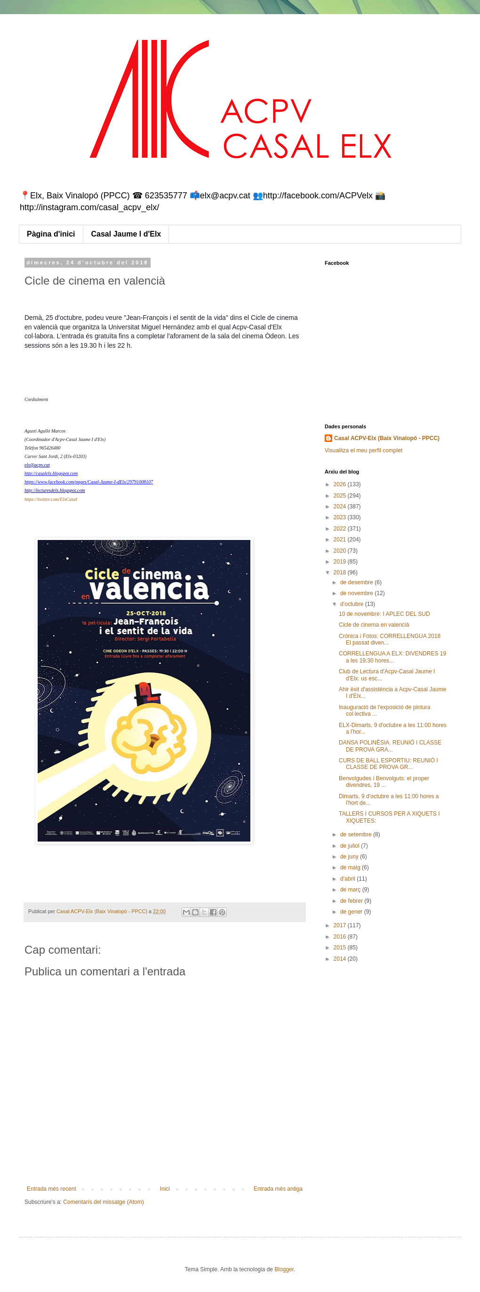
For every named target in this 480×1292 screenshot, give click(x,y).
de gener (352, 911)
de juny (350, 856)
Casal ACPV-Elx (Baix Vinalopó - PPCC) (387, 438)
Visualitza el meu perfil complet (363, 450)
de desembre (357, 582)
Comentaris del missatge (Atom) (103, 1202)
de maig (351, 867)
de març (351, 889)
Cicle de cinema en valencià (374, 624)
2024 (341, 506)
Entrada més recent (51, 1189)
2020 (341, 551)
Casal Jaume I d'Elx (126, 234)
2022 (341, 528)
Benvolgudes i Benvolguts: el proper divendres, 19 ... (384, 781)
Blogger (284, 1269)
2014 (341, 959)
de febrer (352, 901)
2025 (341, 495)
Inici (165, 1189)
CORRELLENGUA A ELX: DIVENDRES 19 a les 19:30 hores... (392, 656)
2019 (341, 561)
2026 (341, 484)
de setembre (356, 834)
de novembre (357, 593)
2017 (341, 925)
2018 (341, 572)
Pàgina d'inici (51, 234)
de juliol (350, 845)
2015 (341, 947)
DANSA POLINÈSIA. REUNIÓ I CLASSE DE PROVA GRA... (390, 745)
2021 (341, 539)
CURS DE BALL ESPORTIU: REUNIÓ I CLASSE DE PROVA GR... (388, 763)
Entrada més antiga (278, 1189)
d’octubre (352, 604)
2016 (341, 936)
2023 (341, 517)
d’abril (348, 878)
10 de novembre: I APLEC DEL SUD (384, 614)
